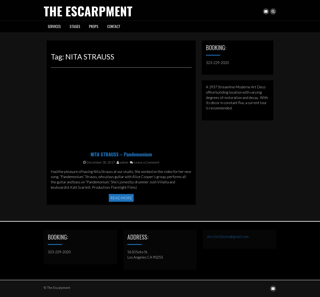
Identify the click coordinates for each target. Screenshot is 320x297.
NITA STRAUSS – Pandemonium (121, 154)
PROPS (93, 26)
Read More (121, 198)
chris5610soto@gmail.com (228, 236)
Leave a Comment (144, 162)
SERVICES (54, 26)
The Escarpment (88, 11)
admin (122, 162)
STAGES (75, 26)
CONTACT (113, 26)
